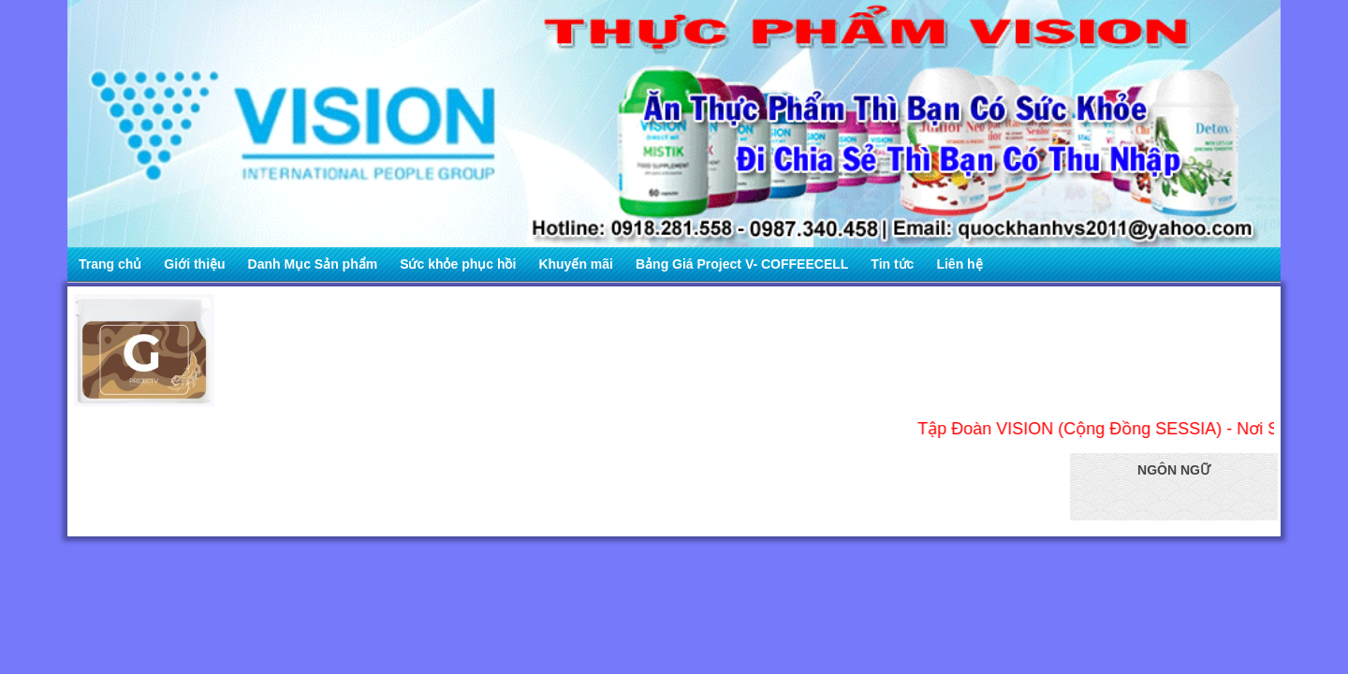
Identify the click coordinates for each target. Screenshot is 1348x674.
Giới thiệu (194, 263)
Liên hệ (959, 263)
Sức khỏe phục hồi (458, 263)
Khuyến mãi (575, 263)
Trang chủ (110, 263)
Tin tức (892, 263)
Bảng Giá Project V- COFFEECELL (742, 263)
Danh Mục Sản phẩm (313, 263)
